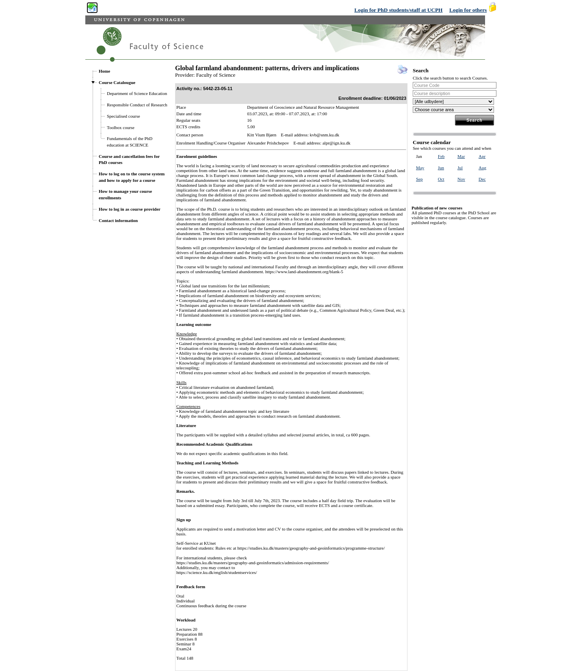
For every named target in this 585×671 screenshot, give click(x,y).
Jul (460, 167)
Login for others (468, 10)
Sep (419, 179)
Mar (461, 156)
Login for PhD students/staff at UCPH (398, 10)
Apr (482, 156)
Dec (482, 179)
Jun (441, 167)
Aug (482, 167)
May (420, 167)
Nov (461, 179)
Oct (441, 179)
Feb (441, 156)
